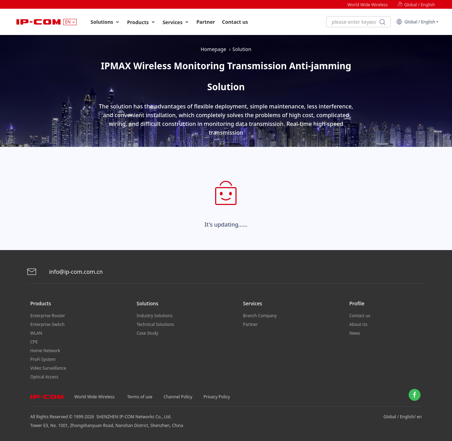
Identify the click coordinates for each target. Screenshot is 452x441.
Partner (205, 22)
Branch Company (260, 316)
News (354, 333)
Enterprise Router (47, 316)
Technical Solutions (155, 324)
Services (176, 22)
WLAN (36, 333)
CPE (34, 342)
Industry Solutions (155, 316)
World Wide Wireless (367, 5)
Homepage (213, 49)
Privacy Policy (217, 397)
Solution (241, 49)
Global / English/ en (402, 417)
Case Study (147, 333)
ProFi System (43, 359)
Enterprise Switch (47, 324)
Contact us (235, 22)
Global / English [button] (415, 21)
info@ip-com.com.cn (65, 272)
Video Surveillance (48, 368)
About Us (358, 324)
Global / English (416, 5)
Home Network (45, 351)
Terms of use (140, 397)
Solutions (105, 22)
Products (141, 22)
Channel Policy (178, 397)
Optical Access (44, 377)
